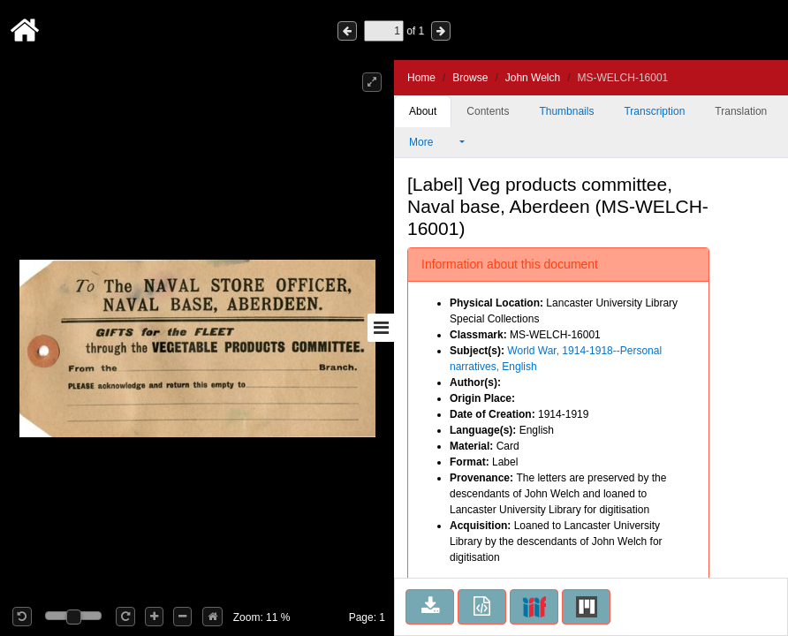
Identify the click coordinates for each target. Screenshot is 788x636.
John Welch (532, 78)
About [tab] (422, 111)
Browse (470, 78)
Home (421, 78)
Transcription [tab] (654, 111)
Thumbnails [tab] (566, 111)
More (433, 142)
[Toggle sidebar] (380, 328)
